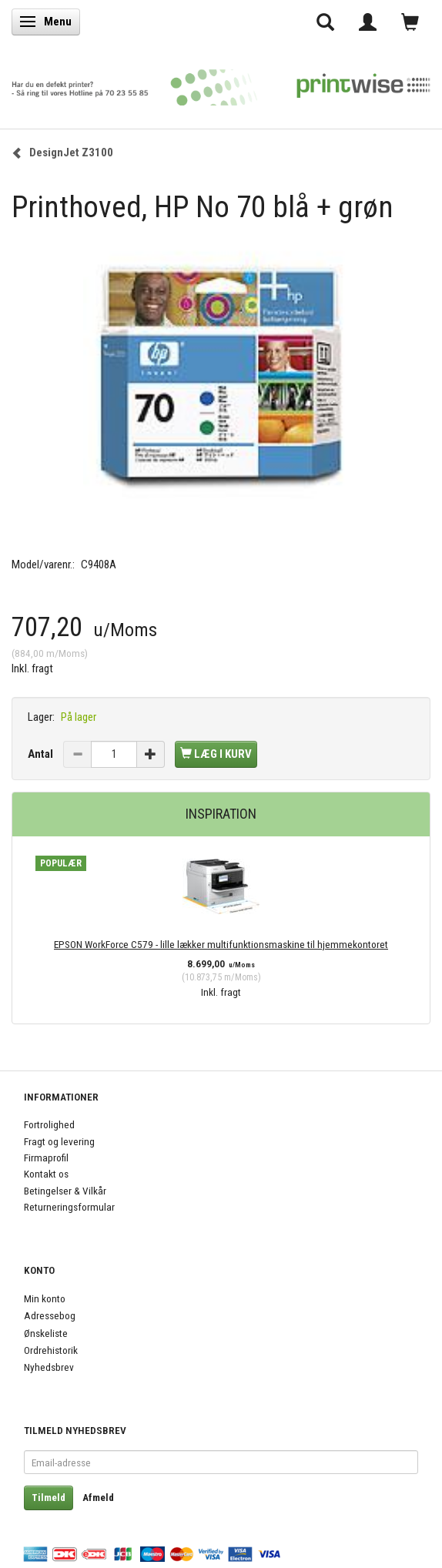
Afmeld (98, 1497)
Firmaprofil (46, 1157)
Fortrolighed (49, 1124)
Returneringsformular (69, 1207)
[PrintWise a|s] (221, 82)
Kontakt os (46, 1174)
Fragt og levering (59, 1141)
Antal (41, 754)
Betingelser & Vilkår (65, 1190)
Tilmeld (48, 1497)
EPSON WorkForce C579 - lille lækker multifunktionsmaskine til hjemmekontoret (221, 944)
